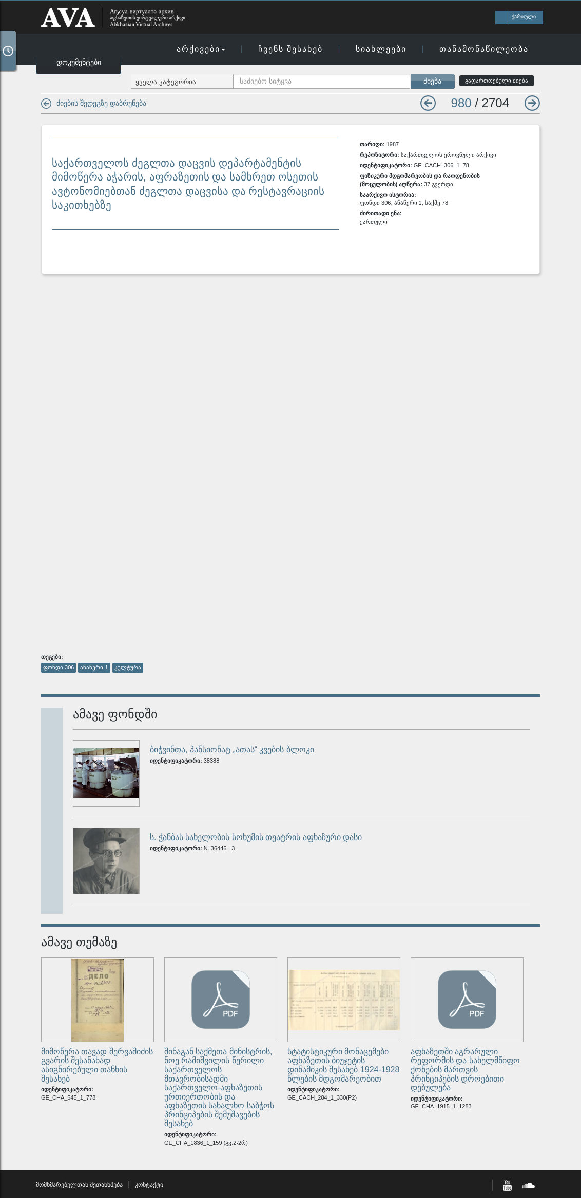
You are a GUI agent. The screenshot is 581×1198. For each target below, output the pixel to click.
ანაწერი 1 (94, 667)
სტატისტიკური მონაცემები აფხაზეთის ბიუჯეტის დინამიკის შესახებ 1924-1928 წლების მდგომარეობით (343, 1065)
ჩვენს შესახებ (290, 49)
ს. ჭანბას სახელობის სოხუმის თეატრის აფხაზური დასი (256, 837)
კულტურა (127, 667)
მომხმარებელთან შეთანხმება (79, 1184)
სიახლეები (381, 49)
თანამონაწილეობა (484, 49)
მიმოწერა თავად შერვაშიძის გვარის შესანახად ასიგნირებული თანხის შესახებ (97, 1065)
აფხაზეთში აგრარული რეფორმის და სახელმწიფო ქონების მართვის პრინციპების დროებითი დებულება (465, 1069)
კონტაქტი (149, 1184)
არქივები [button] (201, 49)
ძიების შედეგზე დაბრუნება (101, 103)
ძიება (432, 81)
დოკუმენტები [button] (78, 62)
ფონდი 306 (58, 667)
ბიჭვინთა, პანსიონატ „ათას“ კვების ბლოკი (232, 749)
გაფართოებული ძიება (496, 80)
